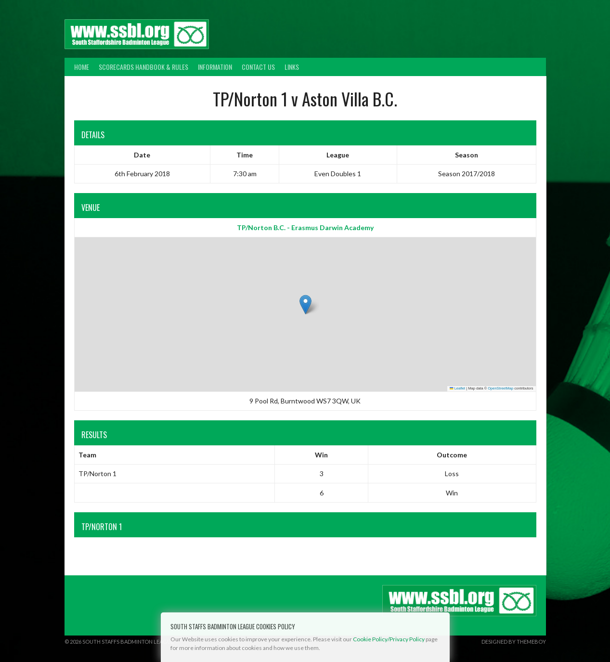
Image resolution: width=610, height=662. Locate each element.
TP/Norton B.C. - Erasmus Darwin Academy (305, 227)
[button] (305, 304)
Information (215, 67)
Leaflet (457, 388)
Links (292, 67)
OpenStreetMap (500, 388)
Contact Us (258, 67)
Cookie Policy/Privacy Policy (389, 639)
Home (81, 67)
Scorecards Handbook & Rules (143, 67)
